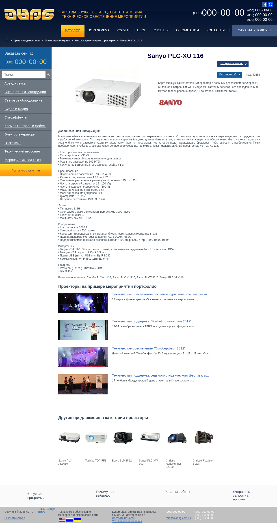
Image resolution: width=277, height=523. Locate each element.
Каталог (72, 30)
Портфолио (98, 30)
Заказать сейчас (14, 518)
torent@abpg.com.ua (178, 518)
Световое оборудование (23, 100)
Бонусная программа (35, 496)
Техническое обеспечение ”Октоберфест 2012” (148, 348)
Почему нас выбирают (105, 493)
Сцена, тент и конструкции (25, 92)
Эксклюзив (12, 143)
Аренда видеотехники (26, 40)
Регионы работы (177, 491)
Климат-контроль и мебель (25, 126)
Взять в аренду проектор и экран (95, 40)
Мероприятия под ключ (22, 160)
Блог (141, 30)
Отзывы (161, 30)
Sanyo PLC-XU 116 (131, 40)
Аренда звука (15, 83)
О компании (187, 30)
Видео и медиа (16, 109)
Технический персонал (22, 151)
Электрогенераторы (19, 134)
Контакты (216, 30)
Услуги (123, 30)
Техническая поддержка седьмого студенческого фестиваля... (160, 375)
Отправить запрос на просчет (241, 495)
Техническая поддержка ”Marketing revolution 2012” (151, 321)
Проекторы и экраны (57, 40)
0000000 (218, 12)
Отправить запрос (232, 63)
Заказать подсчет (255, 30)
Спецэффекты (15, 117)
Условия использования (127, 521)
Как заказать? (228, 74)
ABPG (29, 14)
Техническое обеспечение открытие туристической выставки (159, 294)
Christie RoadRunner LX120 (173, 463)
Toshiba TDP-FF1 (95, 460)
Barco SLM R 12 (122, 460)
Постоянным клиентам (26, 170)
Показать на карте (123, 518)
